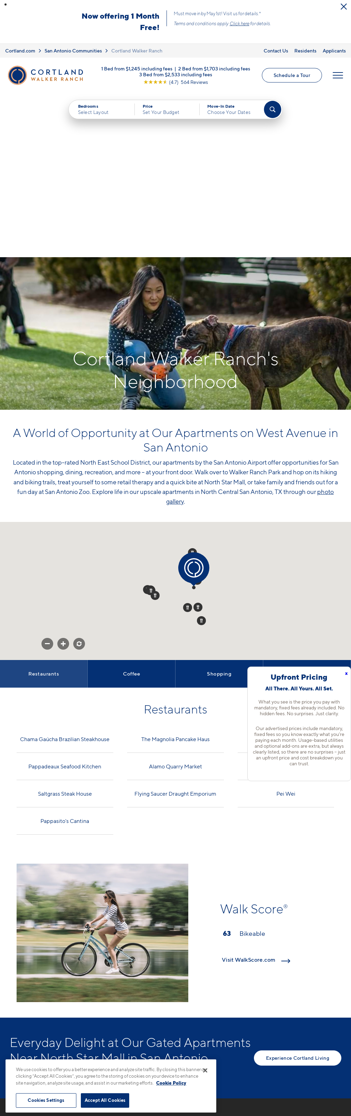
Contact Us (276, 51)
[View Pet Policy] (171, 1025)
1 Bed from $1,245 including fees (136, 68)
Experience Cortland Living (297, 893)
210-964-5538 (132, 987)
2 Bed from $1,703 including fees (214, 68)
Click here (239, 23)
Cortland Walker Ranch (136, 51)
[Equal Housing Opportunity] (117, 1025)
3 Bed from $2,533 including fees (175, 74)
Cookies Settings (46, 1100)
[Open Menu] (338, 75)
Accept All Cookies (105, 1100)
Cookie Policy (171, 1083)
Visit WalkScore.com (256, 795)
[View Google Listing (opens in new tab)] (175, 82)
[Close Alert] (343, 6)
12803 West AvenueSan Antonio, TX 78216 (142, 1003)
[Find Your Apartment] (272, 109)
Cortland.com (20, 51)
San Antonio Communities (73, 51)
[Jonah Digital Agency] (325, 1084)
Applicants (334, 51)
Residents (305, 51)
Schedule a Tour (292, 75)
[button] (5, 4)
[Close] (205, 1070)
